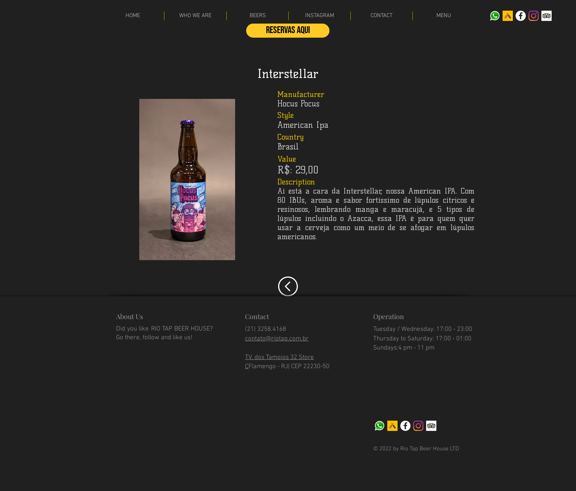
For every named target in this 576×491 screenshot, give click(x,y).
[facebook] (521, 16)
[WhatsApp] (495, 16)
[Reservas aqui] (287, 31)
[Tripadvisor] (546, 16)
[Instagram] (533, 16)
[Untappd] (508, 16)
